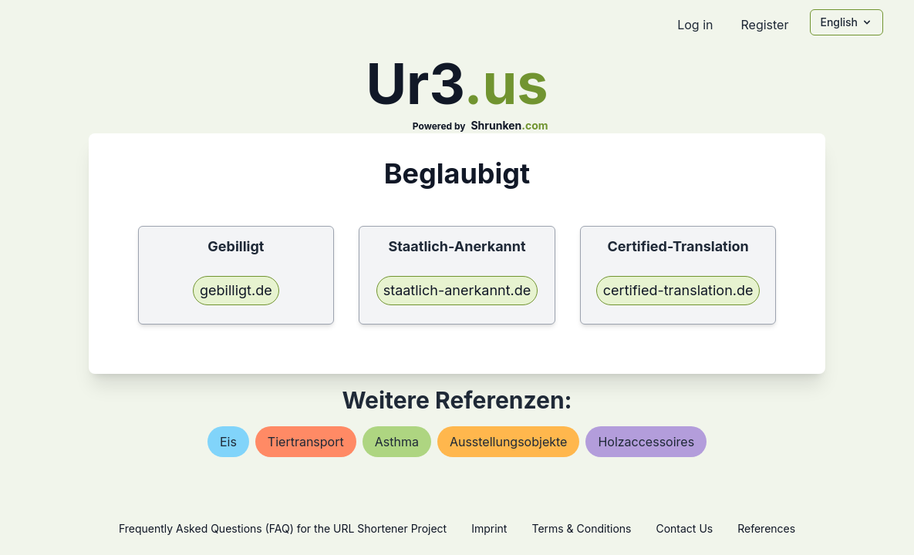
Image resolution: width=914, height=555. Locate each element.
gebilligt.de (236, 290)
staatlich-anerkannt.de (457, 290)
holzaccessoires (646, 441)
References (766, 528)
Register (764, 24)
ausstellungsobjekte (509, 441)
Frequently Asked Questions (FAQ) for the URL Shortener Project (283, 528)
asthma (397, 441)
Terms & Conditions (581, 528)
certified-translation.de (678, 290)
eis (228, 441)
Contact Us (684, 528)
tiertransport (306, 441)
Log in (695, 24)
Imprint (489, 528)
